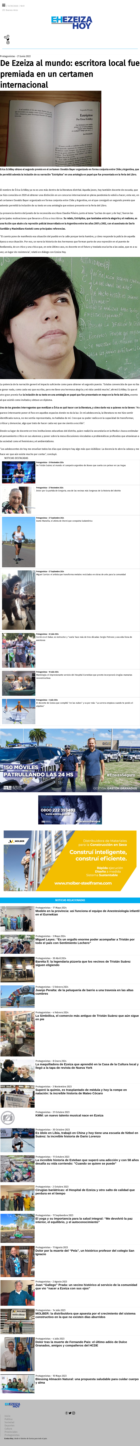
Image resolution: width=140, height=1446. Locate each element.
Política (8, 1419)
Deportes (9, 1425)
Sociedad (9, 1422)
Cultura (8, 1428)
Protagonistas (12, 1435)
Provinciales (11, 1432)
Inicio (7, 1416)
